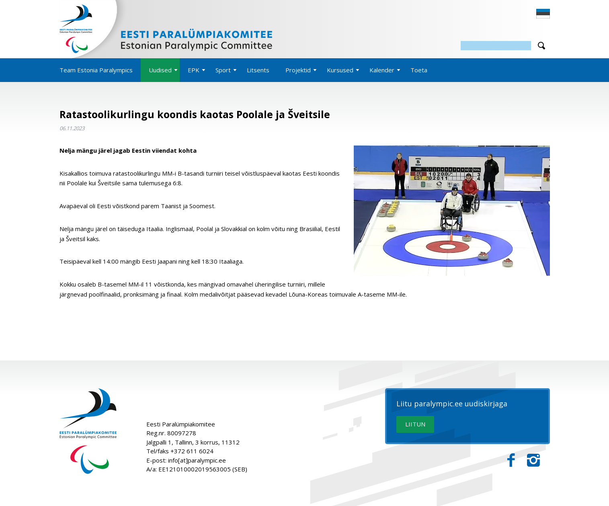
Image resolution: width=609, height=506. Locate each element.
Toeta (418, 70)
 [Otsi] (541, 45)
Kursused (340, 70)
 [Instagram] (533, 460)
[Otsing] (496, 45)
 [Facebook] (511, 460)
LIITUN (415, 424)
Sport (223, 70)
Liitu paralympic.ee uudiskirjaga (451, 403)
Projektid (298, 70)
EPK (193, 70)
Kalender (381, 70)
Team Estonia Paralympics (96, 70)
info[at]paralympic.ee (197, 460)
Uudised (160, 70)
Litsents (258, 70)
